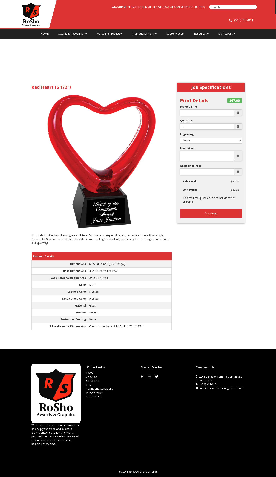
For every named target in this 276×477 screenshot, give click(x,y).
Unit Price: (190, 189)
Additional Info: (190, 165)
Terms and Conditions (99, 388)
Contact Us (93, 380)
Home (90, 373)
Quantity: (186, 120)
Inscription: (187, 148)
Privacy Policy (94, 392)
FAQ (88, 384)
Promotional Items (144, 33)
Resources (201, 33)
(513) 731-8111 (207, 384)
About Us (91, 377)
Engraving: (187, 134)
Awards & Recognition (72, 33)
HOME (45, 33)
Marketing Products (109, 33)
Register (158, 7)
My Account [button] (226, 33)
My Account (93, 396)
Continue (211, 213)
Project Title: (189, 106)
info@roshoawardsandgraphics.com (219, 388)
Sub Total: (190, 181)
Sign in (142, 7)
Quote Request (175, 33)
